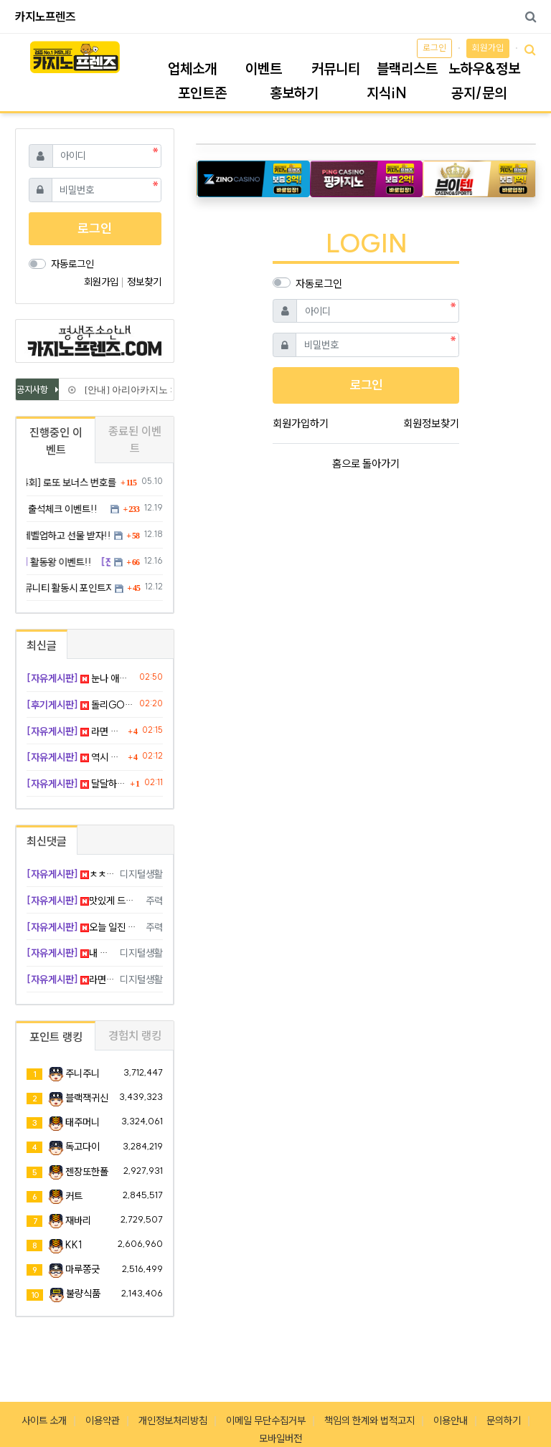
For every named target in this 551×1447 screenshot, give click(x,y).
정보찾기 (144, 281)
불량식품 (83, 1293)
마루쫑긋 (82, 1269)
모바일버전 (280, 1438)
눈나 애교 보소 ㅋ (80, 678)
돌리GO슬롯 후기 (80, 704)
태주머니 (82, 1122)
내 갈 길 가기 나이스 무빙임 (71, 953)
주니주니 (82, 1073)
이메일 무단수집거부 (266, 1420)
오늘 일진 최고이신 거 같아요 (84, 927)
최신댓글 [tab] (47, 841)
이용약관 (102, 1420)
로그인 (434, 47)
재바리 (78, 1220)
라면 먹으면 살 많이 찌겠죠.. (75, 731)
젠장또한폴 (86, 1171)
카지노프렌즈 (45, 16)
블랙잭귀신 (86, 1097)
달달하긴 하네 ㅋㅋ (76, 783)
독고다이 (82, 1146)
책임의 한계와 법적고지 (369, 1420)
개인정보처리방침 (172, 1420)
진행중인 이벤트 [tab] (56, 441)
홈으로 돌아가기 (366, 463)
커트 (74, 1196)
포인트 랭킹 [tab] (56, 1037)
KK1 (73, 1244)
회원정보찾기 (431, 423)
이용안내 (450, 1420)
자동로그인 (319, 283)
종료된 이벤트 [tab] (134, 439)
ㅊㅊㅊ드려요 (71, 874)
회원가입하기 (301, 423)
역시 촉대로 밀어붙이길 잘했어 (75, 757)
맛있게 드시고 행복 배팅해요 (84, 900)
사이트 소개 (44, 1420)
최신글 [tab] (42, 645)
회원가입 (488, 47)
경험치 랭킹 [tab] (134, 1035)
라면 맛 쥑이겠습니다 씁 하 (71, 979)
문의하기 (503, 1420)
